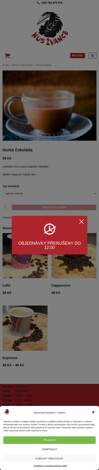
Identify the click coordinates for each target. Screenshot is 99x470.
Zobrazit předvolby (49, 458)
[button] (94, 412)
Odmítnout (49, 449)
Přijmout (49, 440)
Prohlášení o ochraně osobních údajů (50, 466)
